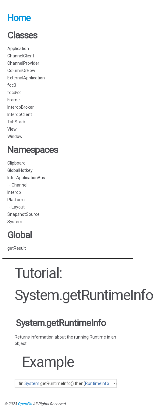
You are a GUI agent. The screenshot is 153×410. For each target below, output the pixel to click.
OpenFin (25, 403)
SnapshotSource (23, 214)
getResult (16, 248)
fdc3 (11, 85)
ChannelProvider (23, 63)
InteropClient (19, 114)
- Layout (16, 207)
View (12, 129)
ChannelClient (20, 55)
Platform (16, 199)
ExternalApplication (26, 77)
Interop (14, 192)
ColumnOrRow (21, 70)
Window (15, 136)
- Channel (17, 185)
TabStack (16, 121)
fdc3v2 (14, 92)
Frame (13, 99)
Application (18, 48)
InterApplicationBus (26, 177)
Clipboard (16, 163)
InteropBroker (20, 107)
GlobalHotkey (20, 170)
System (14, 221)
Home (18, 18)
